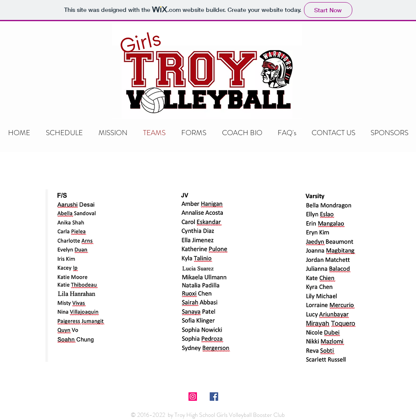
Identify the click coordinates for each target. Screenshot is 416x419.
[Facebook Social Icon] (214, 396)
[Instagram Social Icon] (192, 396)
